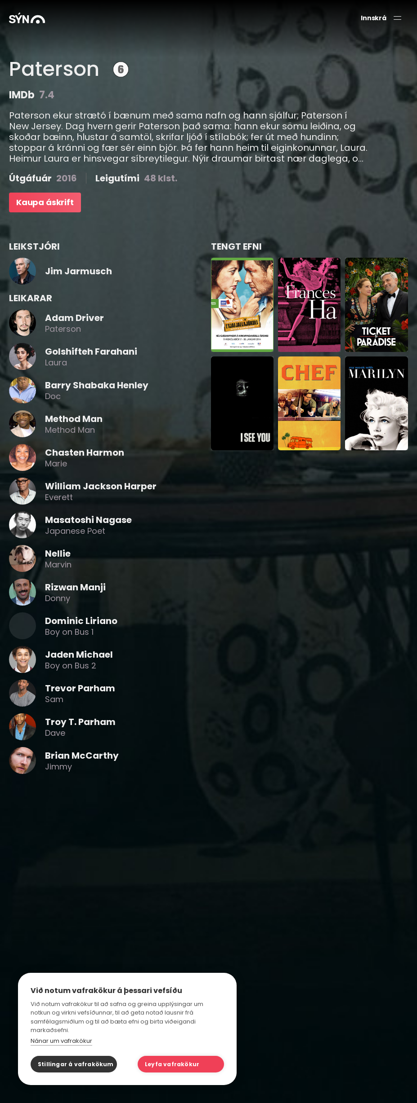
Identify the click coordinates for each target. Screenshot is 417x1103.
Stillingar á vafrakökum (76, 1064)
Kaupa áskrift (45, 202)
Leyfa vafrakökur (172, 1064)
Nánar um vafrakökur (61, 1041)
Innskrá (373, 18)
